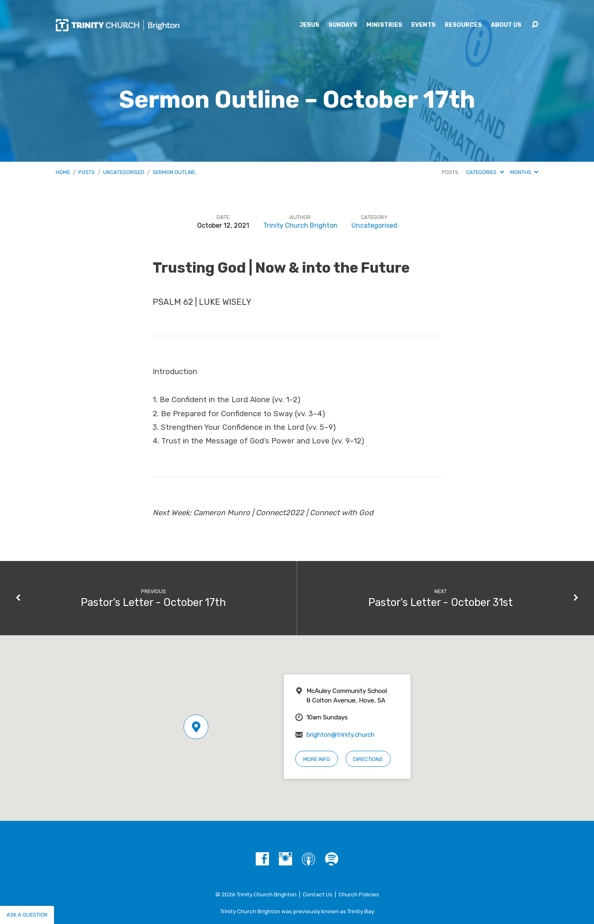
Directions (368, 759)
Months (524, 172)
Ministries (384, 25)
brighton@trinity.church (340, 734)
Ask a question (27, 915)
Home (63, 172)
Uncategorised (123, 172)
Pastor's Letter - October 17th (153, 602)
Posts (86, 172)
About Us (506, 25)
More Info (316, 759)
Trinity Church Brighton (300, 225)
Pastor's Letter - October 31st (440, 602)
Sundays (342, 25)
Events (423, 25)
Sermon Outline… (175, 172)
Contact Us (317, 894)
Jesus (309, 25)
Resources (463, 25)
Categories (485, 172)
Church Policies (359, 894)
